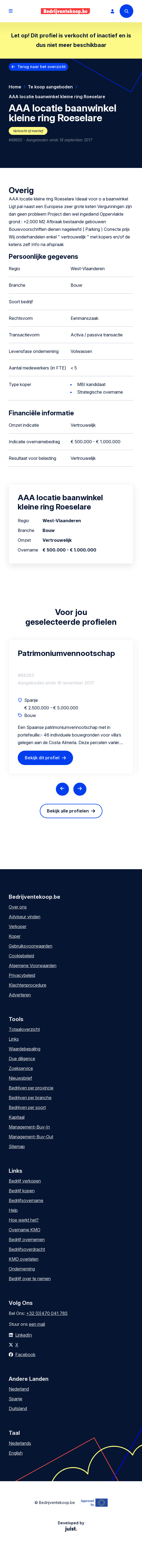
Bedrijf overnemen (27, 1239)
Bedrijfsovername (26, 1200)
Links (14, 1039)
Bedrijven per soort (27, 1107)
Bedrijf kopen (22, 1190)
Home (15, 87)
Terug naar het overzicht (41, 66)
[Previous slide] (62, 789)
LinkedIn (23, 1335)
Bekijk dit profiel (42, 757)
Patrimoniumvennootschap (66, 653)
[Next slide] (79, 789)
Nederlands (20, 1443)
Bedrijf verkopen (25, 1181)
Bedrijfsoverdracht (27, 1249)
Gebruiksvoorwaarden (30, 946)
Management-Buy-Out (31, 1136)
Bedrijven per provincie (31, 1088)
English (16, 1453)
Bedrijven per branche (30, 1097)
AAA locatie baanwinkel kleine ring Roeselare (57, 96)
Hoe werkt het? (24, 1220)
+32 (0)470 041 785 (47, 1313)
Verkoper (17, 926)
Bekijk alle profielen (68, 811)
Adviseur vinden (24, 916)
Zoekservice (21, 1068)
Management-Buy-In (29, 1127)
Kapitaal (17, 1117)
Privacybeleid (22, 975)
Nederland (19, 1389)
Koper (14, 936)
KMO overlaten (23, 1259)
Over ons (18, 907)
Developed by (71, 1526)
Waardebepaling (24, 1048)
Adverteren (20, 995)
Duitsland (18, 1408)
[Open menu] (11, 11)
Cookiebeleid (21, 955)
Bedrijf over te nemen (30, 1278)
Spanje (15, 1398)
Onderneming (22, 1268)
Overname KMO (24, 1229)
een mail (37, 1324)
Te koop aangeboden (50, 87)
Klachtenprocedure (27, 985)
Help (13, 1210)
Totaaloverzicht (24, 1029)
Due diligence (22, 1058)
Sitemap (17, 1146)
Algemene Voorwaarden (32, 965)
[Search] (126, 11)
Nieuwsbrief (20, 1078)
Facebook (25, 1354)
